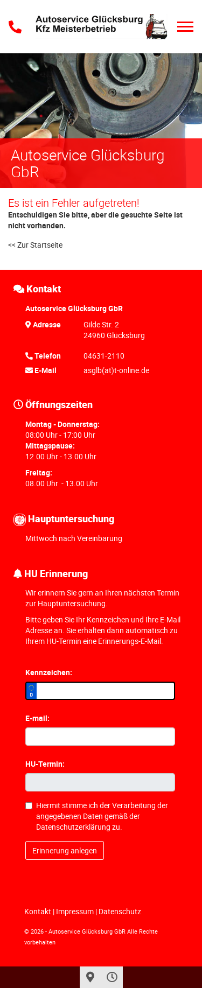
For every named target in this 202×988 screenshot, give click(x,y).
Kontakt (37, 911)
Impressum (75, 911)
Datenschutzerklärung (73, 827)
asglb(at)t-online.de (116, 370)
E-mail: (37, 718)
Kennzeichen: (48, 672)
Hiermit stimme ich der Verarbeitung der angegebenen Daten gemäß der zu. (96, 816)
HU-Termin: (45, 764)
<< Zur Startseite (35, 245)
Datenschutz (120, 911)
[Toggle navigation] (185, 27)
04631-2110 (103, 356)
